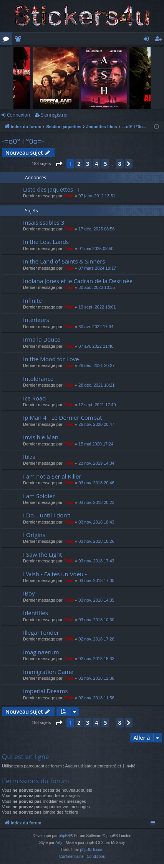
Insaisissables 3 (43, 222)
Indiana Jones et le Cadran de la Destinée (78, 281)
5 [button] (105, 163)
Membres (19, 40)
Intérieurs (36, 320)
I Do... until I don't (46, 515)
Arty (58, 843)
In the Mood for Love (51, 359)
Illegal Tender (41, 632)
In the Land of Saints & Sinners (64, 261)
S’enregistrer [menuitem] (160, 40)
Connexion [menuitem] (148, 40)
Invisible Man (40, 437)
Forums (7, 40)
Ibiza (29, 456)
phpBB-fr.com (92, 849)
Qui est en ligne (25, 756)
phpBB (64, 836)
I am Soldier (39, 496)
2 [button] (78, 163)
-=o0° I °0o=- (23, 141)
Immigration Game (48, 672)
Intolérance (38, 378)
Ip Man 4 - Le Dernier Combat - (64, 417)
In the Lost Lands (46, 241)
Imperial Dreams (45, 691)
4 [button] (96, 163)
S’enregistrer (54, 115)
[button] (59, 163)
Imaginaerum (41, 652)
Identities (35, 613)
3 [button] (87, 163)
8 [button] (119, 163)
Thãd (69, 195)
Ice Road (34, 398)
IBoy (29, 593)
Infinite (32, 300)
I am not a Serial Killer (52, 476)
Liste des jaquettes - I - (53, 189)
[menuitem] (71, 856)
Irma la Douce (41, 339)
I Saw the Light (42, 554)
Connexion (18, 115)
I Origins (34, 535)
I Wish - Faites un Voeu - (55, 574)
